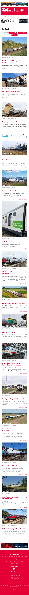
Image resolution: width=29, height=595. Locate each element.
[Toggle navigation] (4, 13)
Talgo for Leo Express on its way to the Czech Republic (14, 497)
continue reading (23, 71)
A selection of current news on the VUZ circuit (13, 429)
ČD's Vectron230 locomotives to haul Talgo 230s (14, 272)
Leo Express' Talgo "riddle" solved (13, 399)
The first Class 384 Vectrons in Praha (13, 466)
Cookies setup (14, 589)
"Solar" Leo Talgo (7, 242)
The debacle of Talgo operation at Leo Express (14, 61)
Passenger (14, 57)
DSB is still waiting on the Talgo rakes (14, 529)
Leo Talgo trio (6, 159)
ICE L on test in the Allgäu (10, 191)
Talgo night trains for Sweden (11, 122)
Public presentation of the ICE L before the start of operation (12, 364)
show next (14, 538)
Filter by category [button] (22, 32)
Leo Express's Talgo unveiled (11, 91)
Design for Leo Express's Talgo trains (14, 303)
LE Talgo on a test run (9, 332)
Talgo (13, 32)
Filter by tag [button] (14, 34)
